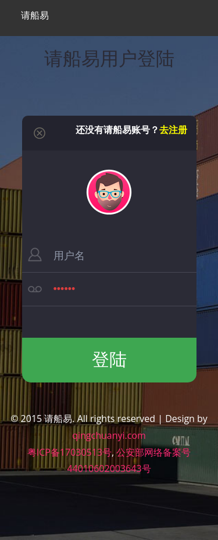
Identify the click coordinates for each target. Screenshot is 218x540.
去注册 (173, 129)
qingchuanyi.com (109, 435)
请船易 (34, 15)
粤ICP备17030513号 (69, 452)
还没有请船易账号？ (131, 129)
